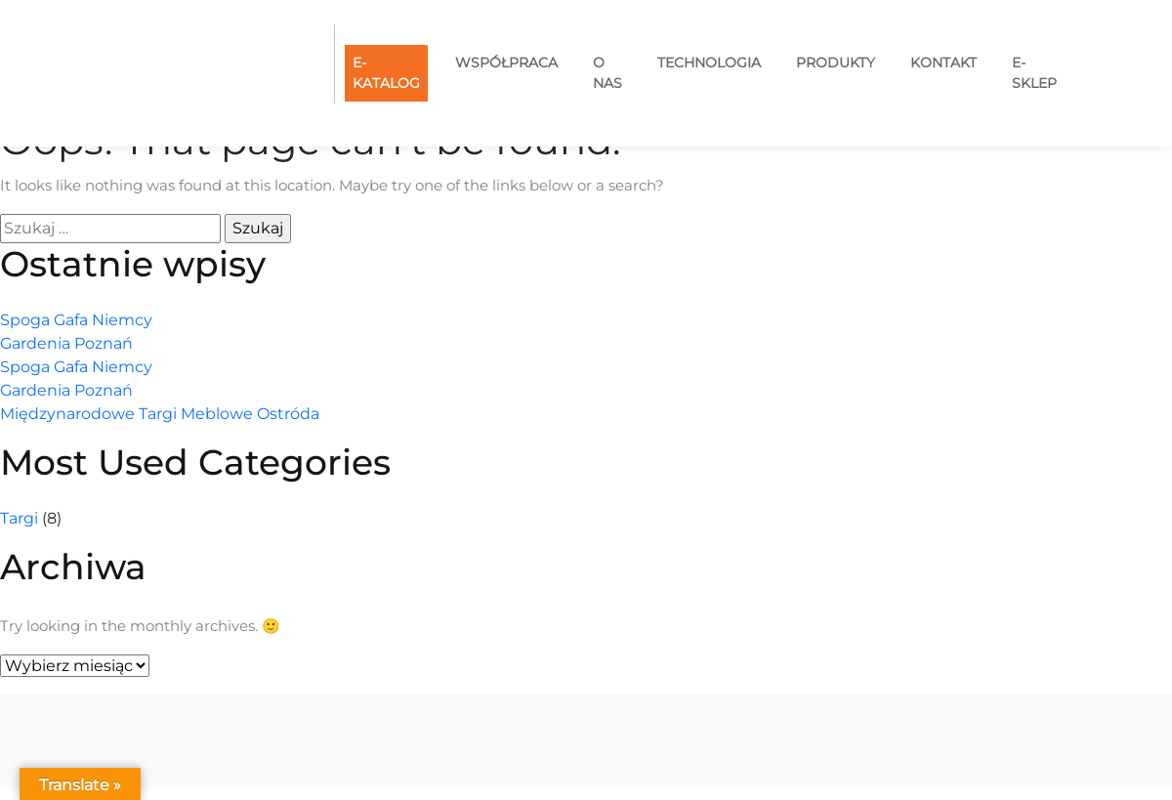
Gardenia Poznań (66, 343)
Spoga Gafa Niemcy (76, 320)
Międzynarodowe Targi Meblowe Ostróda (159, 413)
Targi (19, 518)
